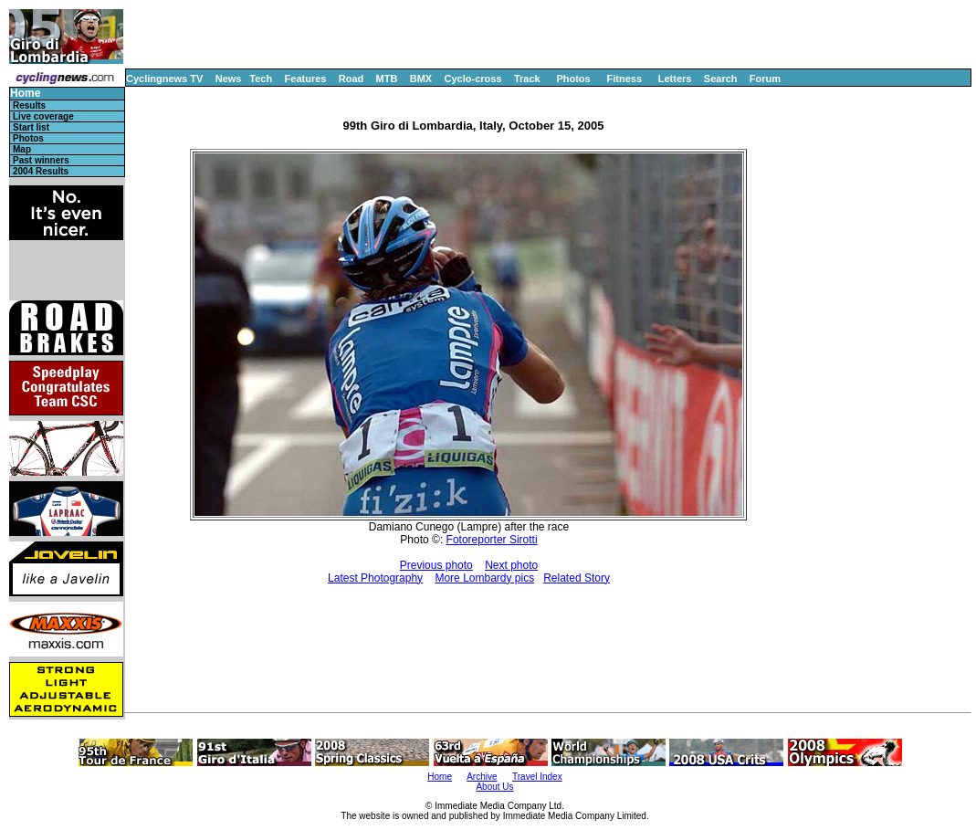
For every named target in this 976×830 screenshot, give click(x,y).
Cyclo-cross (473, 78)
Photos (573, 78)
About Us (494, 787)
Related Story (576, 578)
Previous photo (436, 565)
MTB (387, 78)
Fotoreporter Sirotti (492, 539)
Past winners (41, 160)
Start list (31, 127)
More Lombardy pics (484, 578)
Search (721, 78)
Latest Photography (375, 578)
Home (25, 94)
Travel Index (537, 777)
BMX (421, 78)
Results (29, 105)
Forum (765, 78)
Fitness (624, 78)
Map (22, 149)
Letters (675, 78)
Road (351, 78)
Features (306, 78)
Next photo (511, 565)
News (228, 78)
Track (527, 78)
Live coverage (43, 116)
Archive (482, 777)
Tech (260, 78)
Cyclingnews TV (164, 78)
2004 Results (40, 171)
